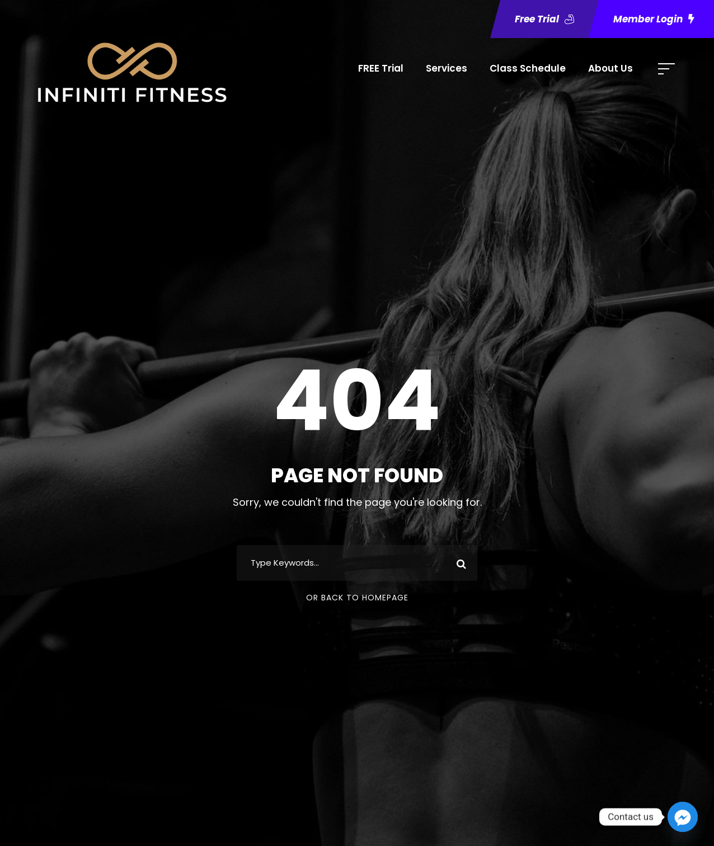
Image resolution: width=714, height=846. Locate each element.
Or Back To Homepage (357, 597)
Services (446, 68)
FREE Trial (380, 68)
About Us (610, 68)
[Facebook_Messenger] (683, 817)
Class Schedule (528, 68)
